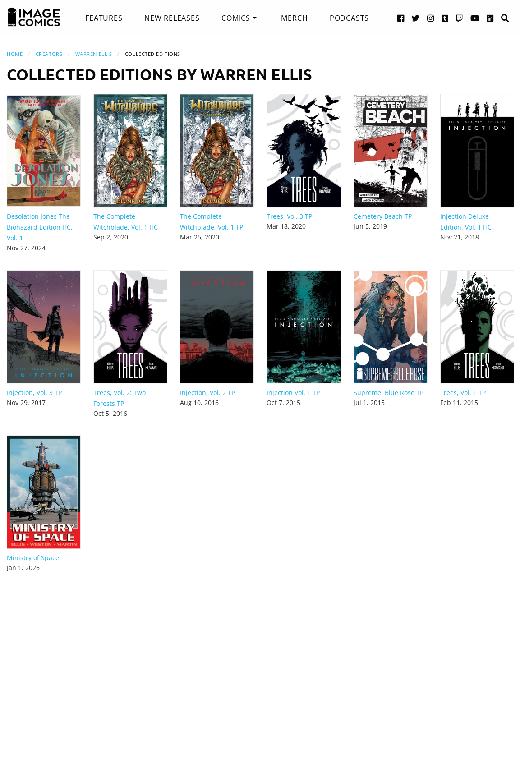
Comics (235, 18)
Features (103, 18)
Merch (294, 18)
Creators (49, 54)
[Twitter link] (415, 18)
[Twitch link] (459, 18)
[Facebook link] (401, 18)
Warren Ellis (93, 54)
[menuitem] (103, 18)
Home (15, 54)
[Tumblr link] (445, 18)
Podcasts (349, 18)
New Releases (172, 18)
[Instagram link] (430, 18)
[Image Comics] (34, 17)
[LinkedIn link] (490, 18)
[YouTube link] (475, 18)
